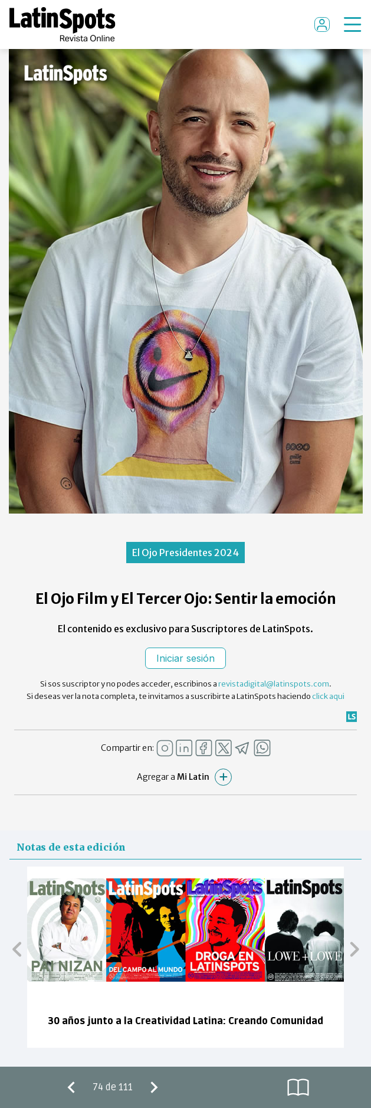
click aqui (328, 696)
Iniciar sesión (185, 658)
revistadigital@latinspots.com (273, 684)
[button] (17, 949)
